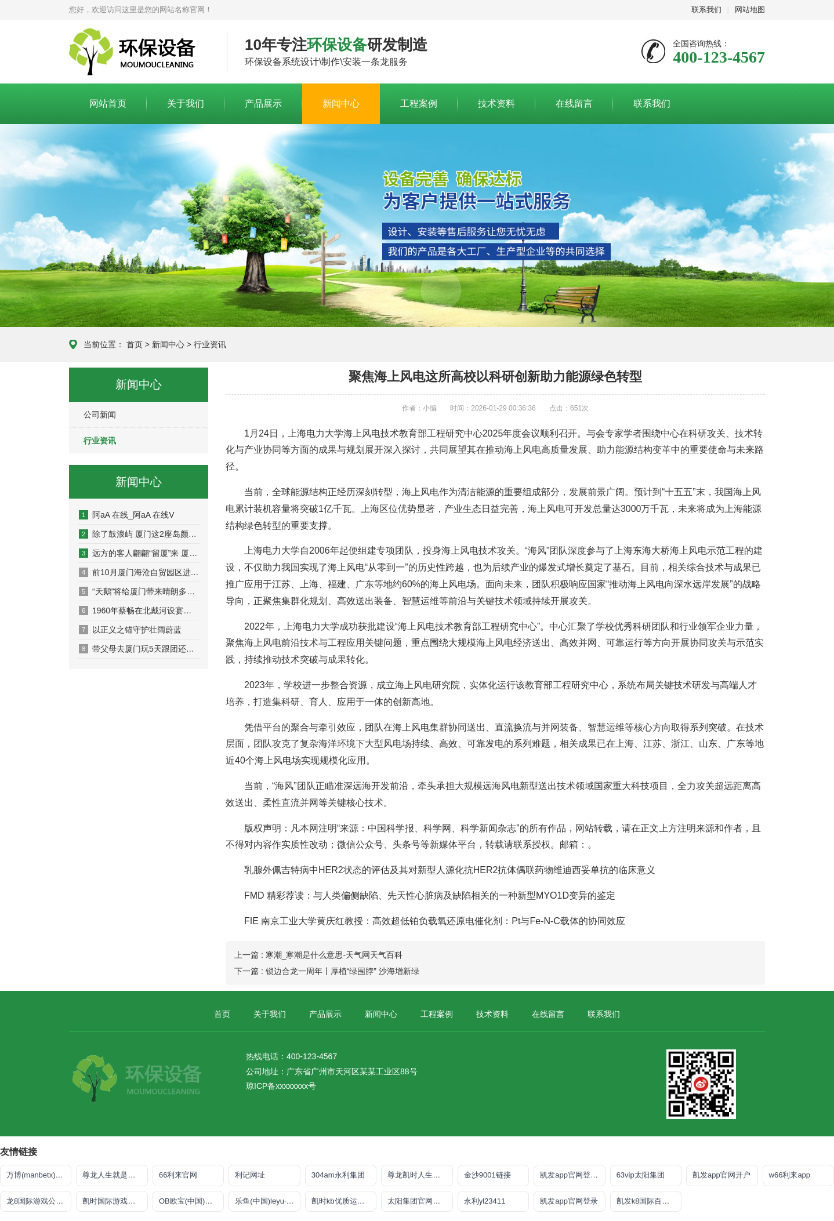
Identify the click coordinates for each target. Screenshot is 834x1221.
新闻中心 (341, 103)
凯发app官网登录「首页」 (572, 1175)
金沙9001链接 (487, 1175)
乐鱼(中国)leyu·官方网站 (267, 1201)
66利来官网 (178, 1175)
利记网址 (250, 1175)
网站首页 (107, 103)
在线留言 (574, 103)
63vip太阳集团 (641, 1175)
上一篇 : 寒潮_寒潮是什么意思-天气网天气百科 (318, 955)
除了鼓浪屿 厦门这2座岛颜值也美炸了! (139, 534)
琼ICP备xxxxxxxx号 (281, 1086)
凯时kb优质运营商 (341, 1201)
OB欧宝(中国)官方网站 (191, 1201)
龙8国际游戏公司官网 (38, 1201)
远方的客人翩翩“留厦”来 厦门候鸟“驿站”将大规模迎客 (139, 553)
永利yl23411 (485, 1201)
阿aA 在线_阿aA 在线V (127, 514)
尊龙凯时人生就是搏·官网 (419, 1175)
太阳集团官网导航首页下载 (419, 1201)
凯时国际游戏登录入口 (114, 1201)
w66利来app (790, 1175)
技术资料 (496, 103)
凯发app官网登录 (569, 1201)
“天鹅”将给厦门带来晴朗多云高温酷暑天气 (139, 591)
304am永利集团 (338, 1175)
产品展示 (263, 103)
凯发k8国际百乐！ (647, 1201)
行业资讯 (210, 344)
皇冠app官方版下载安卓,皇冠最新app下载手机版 (139, 52)
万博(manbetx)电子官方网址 (38, 1175)
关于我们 (185, 103)
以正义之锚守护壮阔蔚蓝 (130, 629)
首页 (134, 344)
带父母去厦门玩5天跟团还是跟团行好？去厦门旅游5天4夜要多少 (139, 648)
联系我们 (706, 9)
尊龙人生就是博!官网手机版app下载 (114, 1175)
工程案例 (418, 103)
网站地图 (750, 9)
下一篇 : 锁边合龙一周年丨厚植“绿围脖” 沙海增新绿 (326, 971)
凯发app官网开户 (721, 1175)
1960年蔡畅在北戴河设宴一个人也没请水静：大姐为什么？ (139, 610)
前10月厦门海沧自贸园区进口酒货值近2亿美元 (139, 572)
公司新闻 (100, 414)
